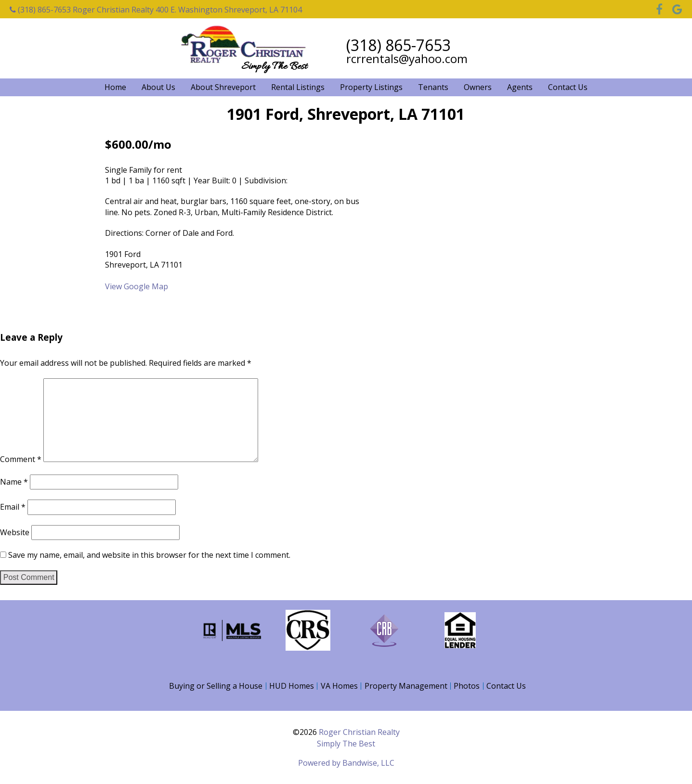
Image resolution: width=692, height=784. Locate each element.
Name (14, 481)
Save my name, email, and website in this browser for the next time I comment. (149, 555)
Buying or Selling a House (215, 685)
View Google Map (136, 286)
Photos (467, 685)
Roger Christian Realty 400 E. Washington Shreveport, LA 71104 (187, 9)
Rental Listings (298, 87)
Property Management (406, 685)
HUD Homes (291, 685)
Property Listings (371, 87)
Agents (520, 87)
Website (14, 532)
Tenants (433, 87)
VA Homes (339, 685)
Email (13, 506)
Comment (20, 459)
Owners (478, 87)
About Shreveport (223, 87)
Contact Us (568, 87)
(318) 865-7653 (40, 9)
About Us (158, 87)
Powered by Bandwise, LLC (346, 763)
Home (115, 87)
